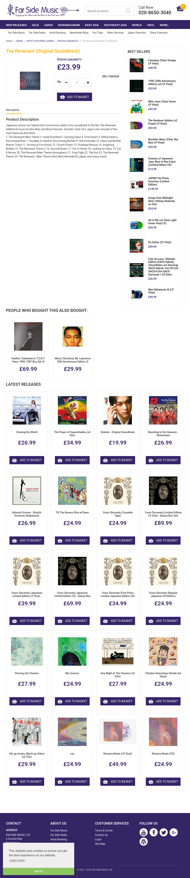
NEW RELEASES (16, 25)
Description (12, 109)
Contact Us (101, 834)
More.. (164, 25)
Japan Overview (136, 32)
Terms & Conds (104, 830)
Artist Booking (57, 32)
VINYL (151, 25)
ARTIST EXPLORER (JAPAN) (40, 41)
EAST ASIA (92, 25)
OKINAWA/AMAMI (69, 25)
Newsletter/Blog (79, 32)
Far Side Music (16, 32)
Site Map (100, 843)
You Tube (97, 32)
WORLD (137, 25)
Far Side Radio (37, 32)
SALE (35, 25)
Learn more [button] (17, 860)
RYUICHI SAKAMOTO (68, 41)
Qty (58, 81)
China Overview (159, 32)
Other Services (115, 32)
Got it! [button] (38, 871)
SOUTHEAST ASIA (115, 25)
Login (98, 839)
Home (9, 41)
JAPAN (48, 25)
